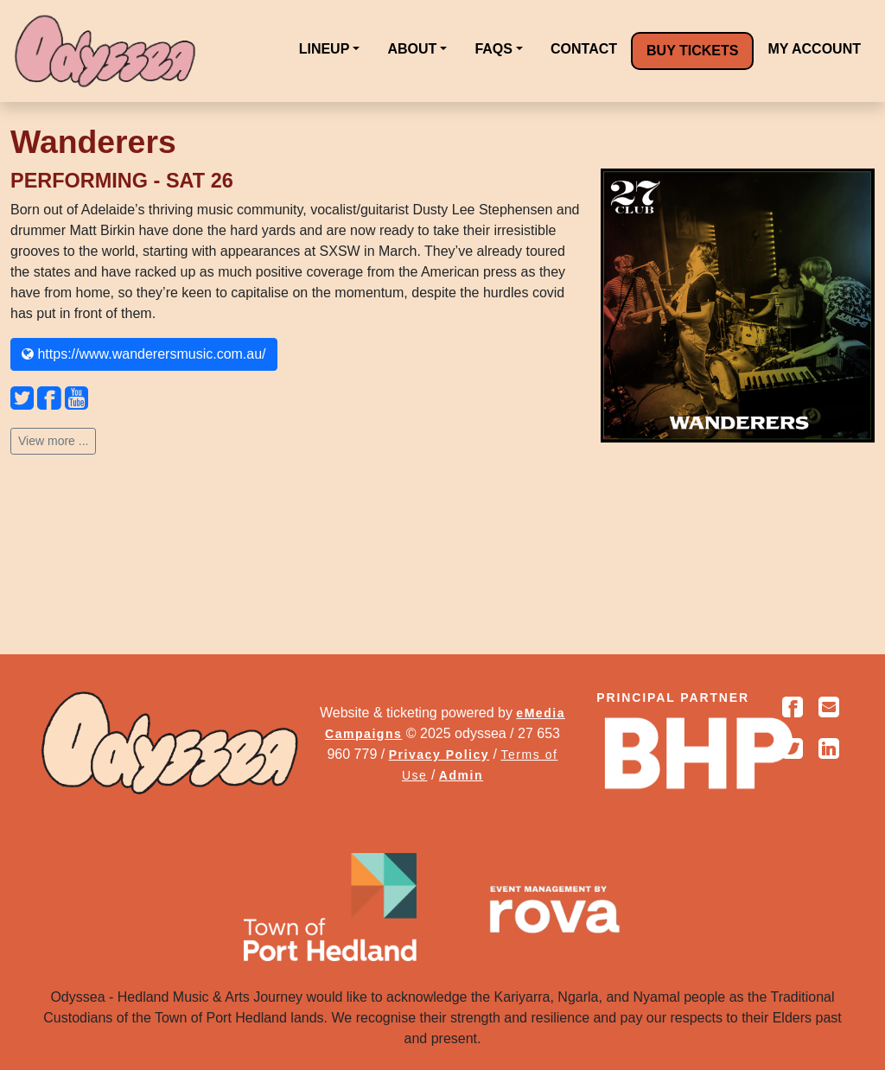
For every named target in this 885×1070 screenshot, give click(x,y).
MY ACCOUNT (814, 48)
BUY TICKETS (692, 50)
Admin (461, 775)
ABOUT (411, 48)
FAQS (493, 48)
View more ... (53, 441)
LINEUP (324, 48)
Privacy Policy (439, 754)
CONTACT (584, 48)
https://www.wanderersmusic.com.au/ (144, 354)
